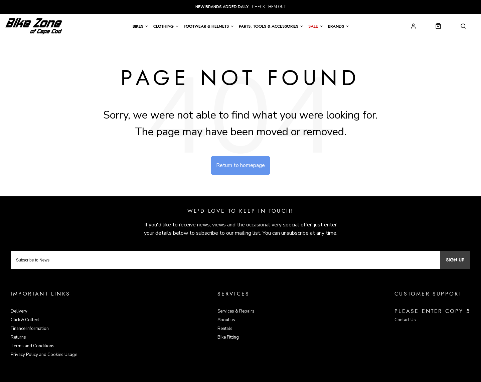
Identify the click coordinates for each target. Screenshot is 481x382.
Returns (18, 337)
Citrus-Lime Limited (262, 375)
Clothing (163, 26)
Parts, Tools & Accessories (268, 26)
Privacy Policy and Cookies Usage (44, 355)
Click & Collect (25, 320)
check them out (240, 7)
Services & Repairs (236, 311)
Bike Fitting (228, 337)
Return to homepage (240, 165)
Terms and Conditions (32, 346)
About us (226, 320)
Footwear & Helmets (206, 26)
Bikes (138, 26)
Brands (336, 26)
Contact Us (405, 320)
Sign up (455, 260)
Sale (313, 26)
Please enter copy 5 (432, 311)
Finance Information (30, 329)
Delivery (19, 311)
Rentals (224, 329)
